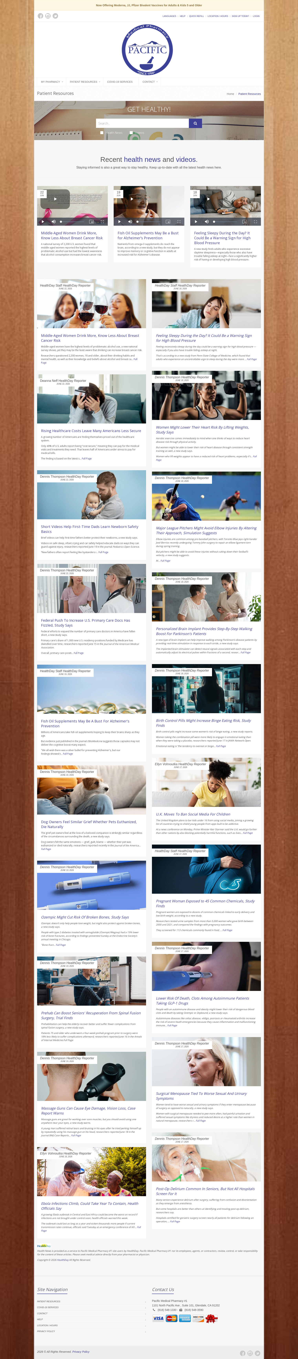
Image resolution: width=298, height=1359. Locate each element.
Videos (137, 133)
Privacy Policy (46, 1331)
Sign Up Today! (240, 16)
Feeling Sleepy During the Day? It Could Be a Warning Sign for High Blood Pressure (222, 238)
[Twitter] (257, 1353)
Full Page (87, 458)
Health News (111, 133)
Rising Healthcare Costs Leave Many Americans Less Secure (91, 430)
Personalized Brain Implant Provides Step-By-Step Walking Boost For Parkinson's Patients (204, 631)
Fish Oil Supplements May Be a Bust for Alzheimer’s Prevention (148, 235)
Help (183, 16)
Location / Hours (218, 16)
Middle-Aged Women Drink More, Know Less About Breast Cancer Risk (72, 235)
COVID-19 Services (120, 81)
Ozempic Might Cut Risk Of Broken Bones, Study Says (85, 917)
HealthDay (63, 1260)
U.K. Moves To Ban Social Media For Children (193, 814)
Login (256, 16)
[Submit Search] (195, 123)
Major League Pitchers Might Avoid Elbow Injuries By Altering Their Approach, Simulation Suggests (206, 530)
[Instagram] (250, 1353)
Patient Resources (83, 81)
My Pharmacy (50, 81)
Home (230, 93)
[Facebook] (242, 1353)
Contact (149, 81)
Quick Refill (196, 16)
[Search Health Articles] (142, 123)
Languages (169, 16)
